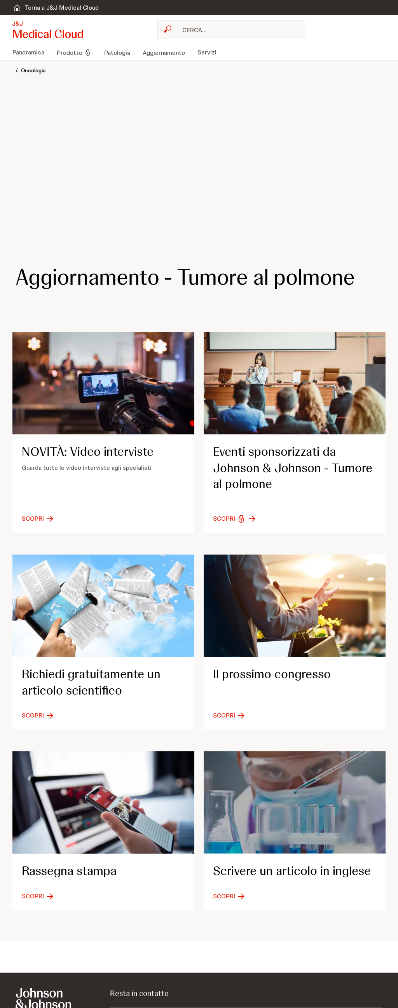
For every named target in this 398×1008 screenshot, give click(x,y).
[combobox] (231, 30)
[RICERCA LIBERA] (235, 30)
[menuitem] (31, 52)
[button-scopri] (38, 518)
